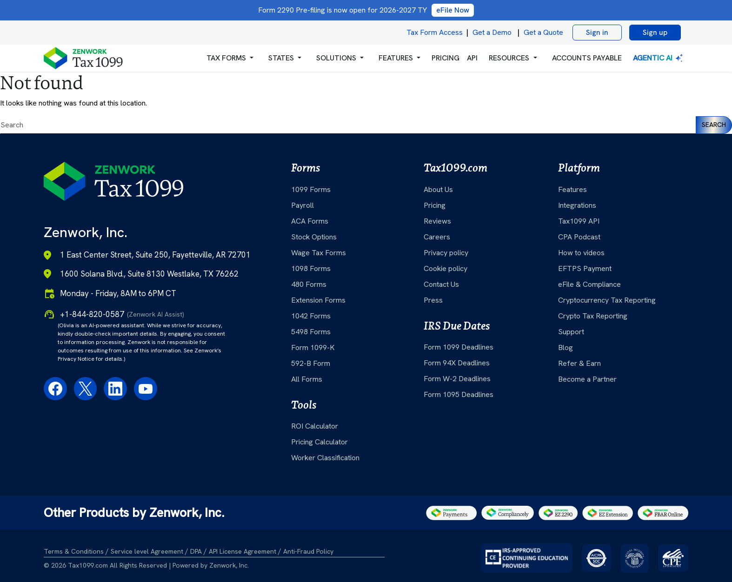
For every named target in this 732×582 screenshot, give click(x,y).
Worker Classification (325, 457)
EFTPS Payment (585, 268)
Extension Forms (318, 300)
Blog (565, 347)
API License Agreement (242, 551)
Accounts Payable (587, 58)
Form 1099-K (313, 347)
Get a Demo (492, 32)
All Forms (306, 379)
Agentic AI (659, 58)
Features (572, 189)
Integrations (577, 205)
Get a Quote (543, 32)
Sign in (597, 32)
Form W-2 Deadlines (457, 378)
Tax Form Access (434, 32)
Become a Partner (587, 379)
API (472, 58)
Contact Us (441, 284)
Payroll (302, 205)
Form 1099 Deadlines (458, 347)
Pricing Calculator (319, 441)
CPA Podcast (579, 236)
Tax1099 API (578, 221)
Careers (437, 236)
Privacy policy (446, 252)
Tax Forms (226, 58)
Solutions (336, 58)
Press (433, 300)
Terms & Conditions (74, 551)
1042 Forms (311, 315)
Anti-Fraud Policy (308, 551)
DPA (196, 551)
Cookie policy (445, 268)
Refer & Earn (579, 363)
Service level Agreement (147, 551)
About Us (438, 189)
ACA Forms (309, 221)
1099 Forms (311, 189)
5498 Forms (311, 331)
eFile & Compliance (589, 284)
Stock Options (314, 236)
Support (571, 331)
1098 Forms (311, 268)
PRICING (445, 58)
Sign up (655, 32)
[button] (230, 58)
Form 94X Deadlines (457, 362)
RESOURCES (509, 58)
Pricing (435, 205)
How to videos (581, 252)
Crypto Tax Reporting (592, 315)
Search (714, 124)
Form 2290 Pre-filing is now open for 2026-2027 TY (366, 10)
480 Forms (308, 284)
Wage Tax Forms (318, 252)
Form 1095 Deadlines (458, 394)
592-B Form (310, 363)
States (281, 58)
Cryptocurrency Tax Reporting (607, 300)
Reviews (437, 221)
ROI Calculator (314, 426)
